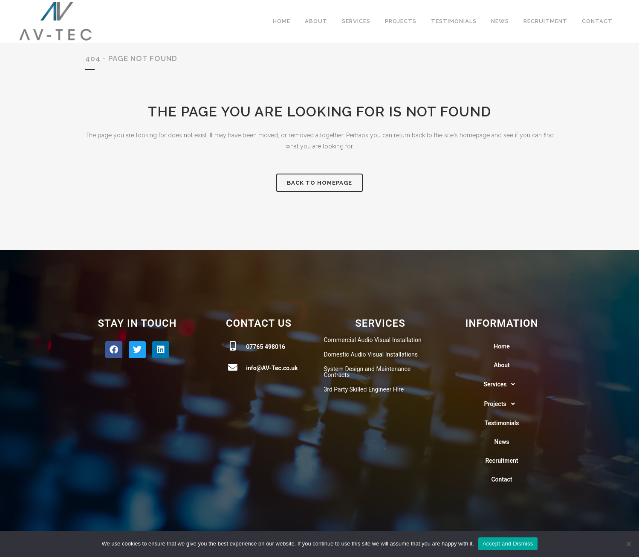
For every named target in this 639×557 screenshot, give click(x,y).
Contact (501, 479)
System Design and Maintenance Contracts (367, 372)
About (502, 365)
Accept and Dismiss (508, 543)
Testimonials (502, 423)
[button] (501, 384)
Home (502, 346)
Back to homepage (319, 183)
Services (502, 384)
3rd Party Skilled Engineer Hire (364, 389)
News (501, 441)
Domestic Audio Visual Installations (371, 354)
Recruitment (501, 460)
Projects (501, 404)
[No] (628, 544)
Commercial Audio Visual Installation (373, 340)
